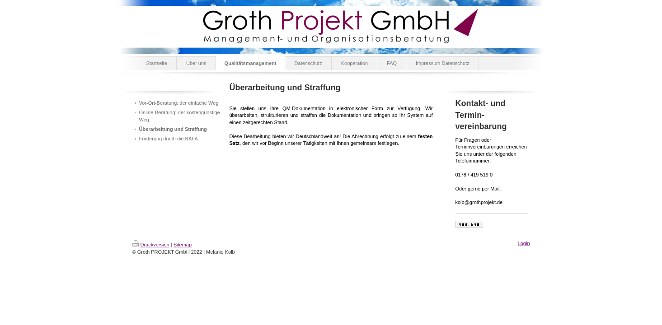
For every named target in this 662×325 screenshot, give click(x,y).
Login (524, 243)
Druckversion (150, 244)
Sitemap (183, 244)
